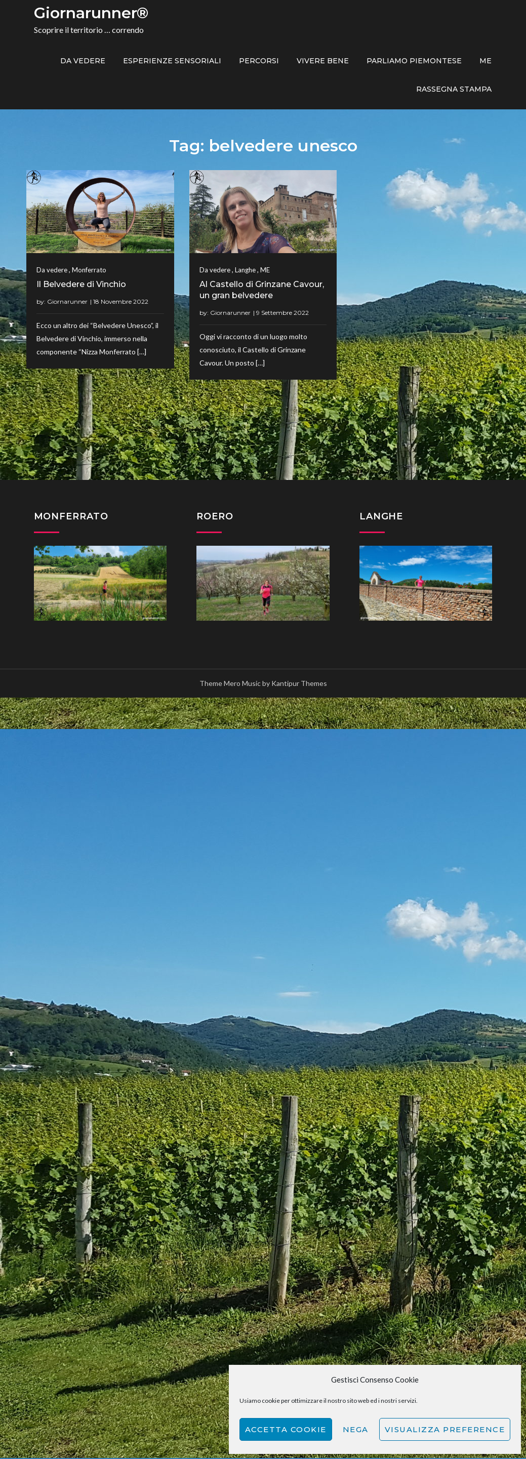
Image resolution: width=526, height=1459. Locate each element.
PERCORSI (259, 60)
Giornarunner (67, 301)
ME (485, 60)
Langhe (176, 433)
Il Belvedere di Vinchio (81, 284)
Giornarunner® (91, 13)
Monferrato (89, 270)
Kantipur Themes (299, 683)
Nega (356, 1429)
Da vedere (82, 60)
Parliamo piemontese (414, 60)
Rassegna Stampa (454, 89)
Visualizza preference (445, 1429)
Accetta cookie (286, 1429)
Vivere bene (323, 60)
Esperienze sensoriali (172, 60)
